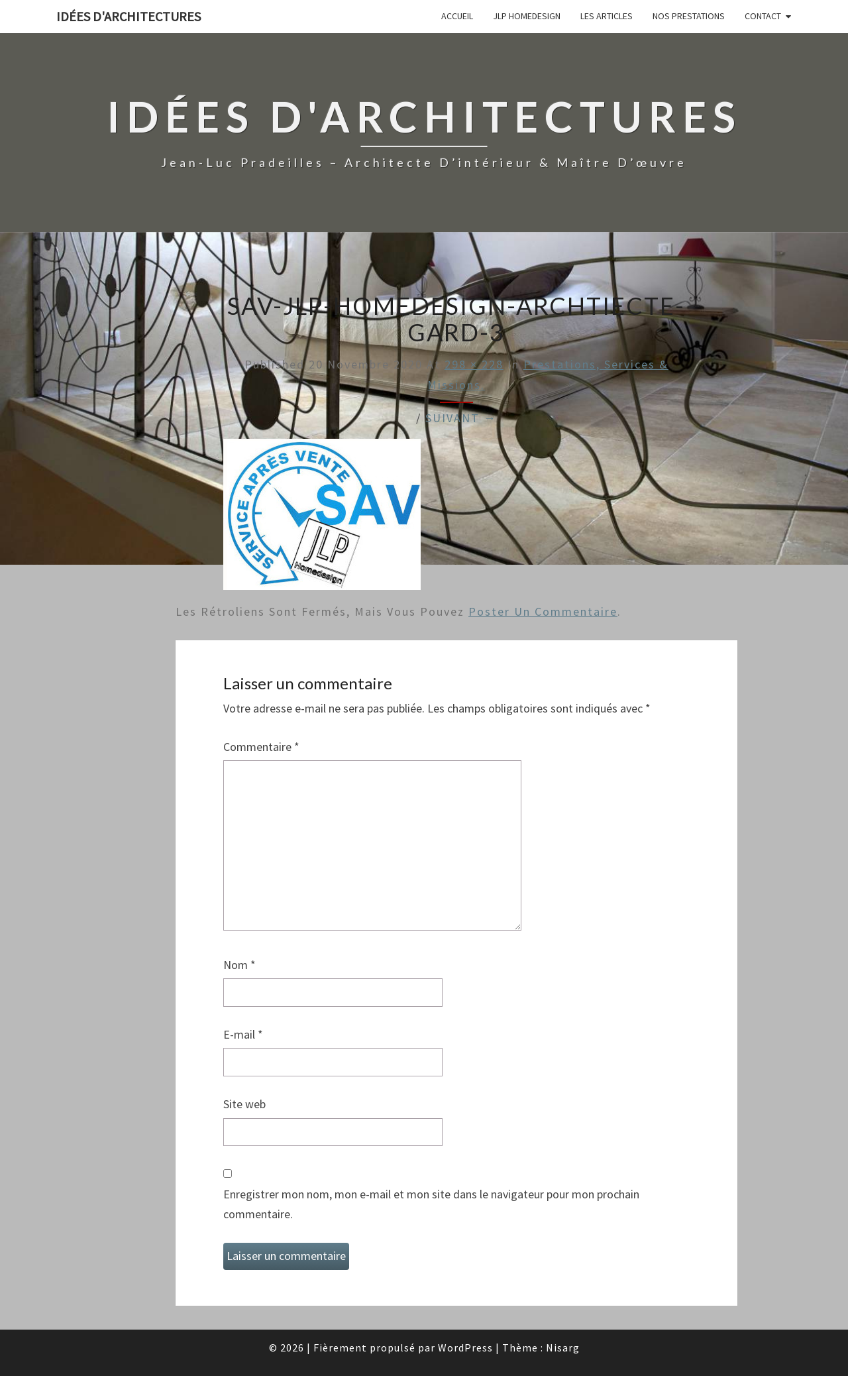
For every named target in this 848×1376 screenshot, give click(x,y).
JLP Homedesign (526, 16)
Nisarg (563, 1347)
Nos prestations (689, 16)
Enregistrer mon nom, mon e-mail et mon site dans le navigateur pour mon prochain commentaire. (431, 1204)
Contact (763, 16)
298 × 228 (474, 364)
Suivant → (461, 418)
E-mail (243, 1034)
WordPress (465, 1347)
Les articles (606, 16)
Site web (244, 1104)
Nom (239, 964)
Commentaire (261, 746)
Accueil (457, 16)
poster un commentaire (542, 611)
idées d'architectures (128, 16)
